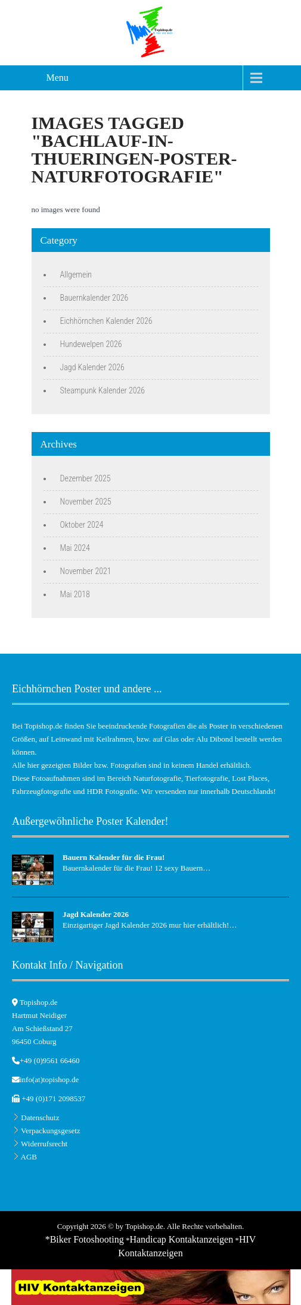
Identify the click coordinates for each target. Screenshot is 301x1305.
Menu (57, 77)
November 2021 (85, 571)
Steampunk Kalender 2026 (102, 390)
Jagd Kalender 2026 (92, 367)
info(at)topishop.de (49, 1079)
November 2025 (85, 501)
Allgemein (76, 274)
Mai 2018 (75, 594)
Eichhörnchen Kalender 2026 (106, 321)
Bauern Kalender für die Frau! (114, 857)
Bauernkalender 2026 (94, 297)
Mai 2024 (75, 548)
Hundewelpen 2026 (91, 344)
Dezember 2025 (85, 478)
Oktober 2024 (82, 524)
